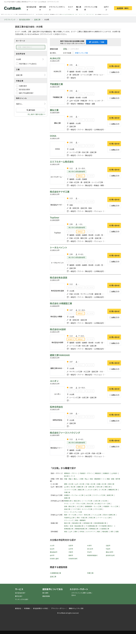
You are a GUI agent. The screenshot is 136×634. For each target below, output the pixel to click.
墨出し (76, 479)
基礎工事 (80, 487)
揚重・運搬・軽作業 (113, 479)
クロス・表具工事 (84, 515)
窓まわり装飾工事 (109, 515)
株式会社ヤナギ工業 (59, 191)
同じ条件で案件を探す (36, 114)
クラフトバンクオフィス (57, 8)
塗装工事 (37, 19)
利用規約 (27, 608)
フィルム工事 (96, 515)
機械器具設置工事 (81, 529)
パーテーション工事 (104, 517)
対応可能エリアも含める (28, 63)
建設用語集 (46, 596)
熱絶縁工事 (68, 501)
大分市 (52, 545)
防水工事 (90, 503)
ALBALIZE (55, 58)
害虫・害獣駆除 (80, 520)
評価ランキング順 (81, 53)
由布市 (52, 555)
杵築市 (71, 552)
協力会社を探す (31, 8)
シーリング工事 (87, 501)
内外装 (82, 531)
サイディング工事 (99, 495)
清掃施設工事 (93, 529)
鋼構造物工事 (112, 489)
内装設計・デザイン (86, 473)
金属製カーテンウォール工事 (73, 495)
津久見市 (90, 549)
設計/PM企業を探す (26, 93)
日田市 (108, 545)
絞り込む (30, 110)
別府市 (71, 545)
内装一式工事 (90, 484)
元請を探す (23, 86)
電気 (98, 531)
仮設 (65, 531)
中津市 (89, 545)
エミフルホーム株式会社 (62, 161)
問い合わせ (114, 66)
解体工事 (111, 484)
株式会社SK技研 (58, 329)
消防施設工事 (87, 523)
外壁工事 (90, 573)
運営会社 (18, 608)
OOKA (53, 135)
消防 (111, 531)
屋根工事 (110, 495)
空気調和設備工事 (100, 523)
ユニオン (54, 381)
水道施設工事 (104, 529)
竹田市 (108, 549)
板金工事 (77, 501)
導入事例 (45, 593)
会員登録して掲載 (96, 42)
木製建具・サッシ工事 (110, 506)
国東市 (71, 555)
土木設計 (114, 473)
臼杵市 (71, 549)
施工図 (66, 476)
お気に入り (114, 72)
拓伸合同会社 (56, 406)
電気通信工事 (76, 523)
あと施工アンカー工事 (102, 503)
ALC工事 (88, 495)
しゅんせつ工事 (91, 489)
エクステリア (90, 531)
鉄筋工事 (107, 487)
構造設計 (98, 473)
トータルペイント (58, 247)
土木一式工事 (79, 484)
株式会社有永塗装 (58, 277)
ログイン (106, 8)
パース (73, 476)
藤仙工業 (54, 110)
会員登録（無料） (123, 8)
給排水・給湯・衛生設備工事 (73, 526)
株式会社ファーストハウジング (65, 432)
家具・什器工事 (82, 517)
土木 (70, 531)
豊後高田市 (53, 552)
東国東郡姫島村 (92, 555)
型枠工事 (99, 487)
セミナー (70, 8)
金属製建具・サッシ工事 (93, 506)
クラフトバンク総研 (90, 8)
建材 (75, 531)
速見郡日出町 (110, 555)
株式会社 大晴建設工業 (61, 303)
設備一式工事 (101, 484)
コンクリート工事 (70, 489)
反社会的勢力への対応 (40, 608)
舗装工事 (81, 489)
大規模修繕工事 (55, 573)
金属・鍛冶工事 (69, 506)
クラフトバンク (9, 19)
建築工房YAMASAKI (60, 355)
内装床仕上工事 (69, 517)
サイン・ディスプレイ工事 (73, 512)
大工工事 (80, 506)
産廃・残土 (84, 479)
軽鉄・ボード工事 (70, 515)
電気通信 (105, 531)
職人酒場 (78, 8)
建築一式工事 (68, 484)
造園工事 (67, 498)
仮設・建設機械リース (97, 479)
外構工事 (67, 492)
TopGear (54, 217)
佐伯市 (52, 549)
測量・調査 (68, 479)
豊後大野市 (109, 552)
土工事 (66, 487)
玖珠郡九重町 (54, 558)
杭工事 (73, 487)
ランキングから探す (21, 599)
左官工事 (97, 501)
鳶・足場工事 (89, 487)
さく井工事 (102, 489)
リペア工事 (76, 509)
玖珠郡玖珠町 (73, 558)
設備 (116, 531)
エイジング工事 (87, 509)
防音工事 (92, 517)
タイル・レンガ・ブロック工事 (74, 503)
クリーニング (68, 520)
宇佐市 (89, 552)
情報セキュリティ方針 (76, 608)
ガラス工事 (98, 509)
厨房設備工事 (68, 529)
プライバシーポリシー (58, 608)
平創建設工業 (56, 84)
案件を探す (42, 8)
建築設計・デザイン (70, 473)
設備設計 (106, 473)
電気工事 (67, 523)
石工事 (104, 501)
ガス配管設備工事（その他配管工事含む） (100, 526)
